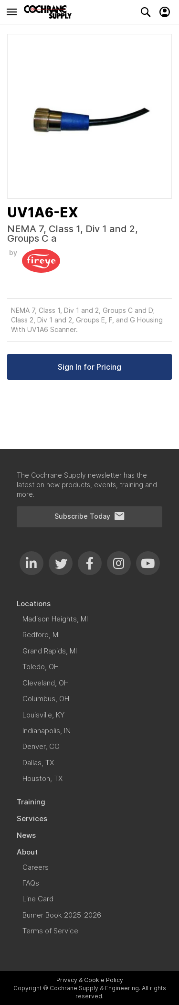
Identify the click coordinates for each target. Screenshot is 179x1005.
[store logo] (50, 12)
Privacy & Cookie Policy (89, 980)
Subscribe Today (89, 516)
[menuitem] (89, 603)
